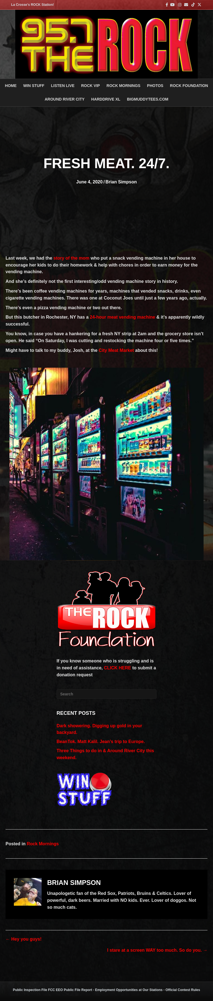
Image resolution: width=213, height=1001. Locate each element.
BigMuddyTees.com (147, 99)
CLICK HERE (117, 667)
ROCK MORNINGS (123, 85)
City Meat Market (116, 350)
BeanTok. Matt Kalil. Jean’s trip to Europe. (101, 741)
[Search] (106, 694)
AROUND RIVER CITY (65, 99)
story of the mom (72, 258)
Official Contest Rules (183, 990)
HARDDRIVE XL (105, 99)
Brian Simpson (121, 182)
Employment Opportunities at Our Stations (129, 990)
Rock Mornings (43, 843)
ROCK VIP (90, 85)
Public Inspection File (30, 990)
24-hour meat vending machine (122, 317)
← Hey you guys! (24, 939)
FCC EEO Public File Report (70, 990)
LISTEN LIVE (63, 85)
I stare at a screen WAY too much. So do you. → (157, 950)
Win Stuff (33, 85)
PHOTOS (155, 85)
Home (11, 85)
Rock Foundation (189, 85)
